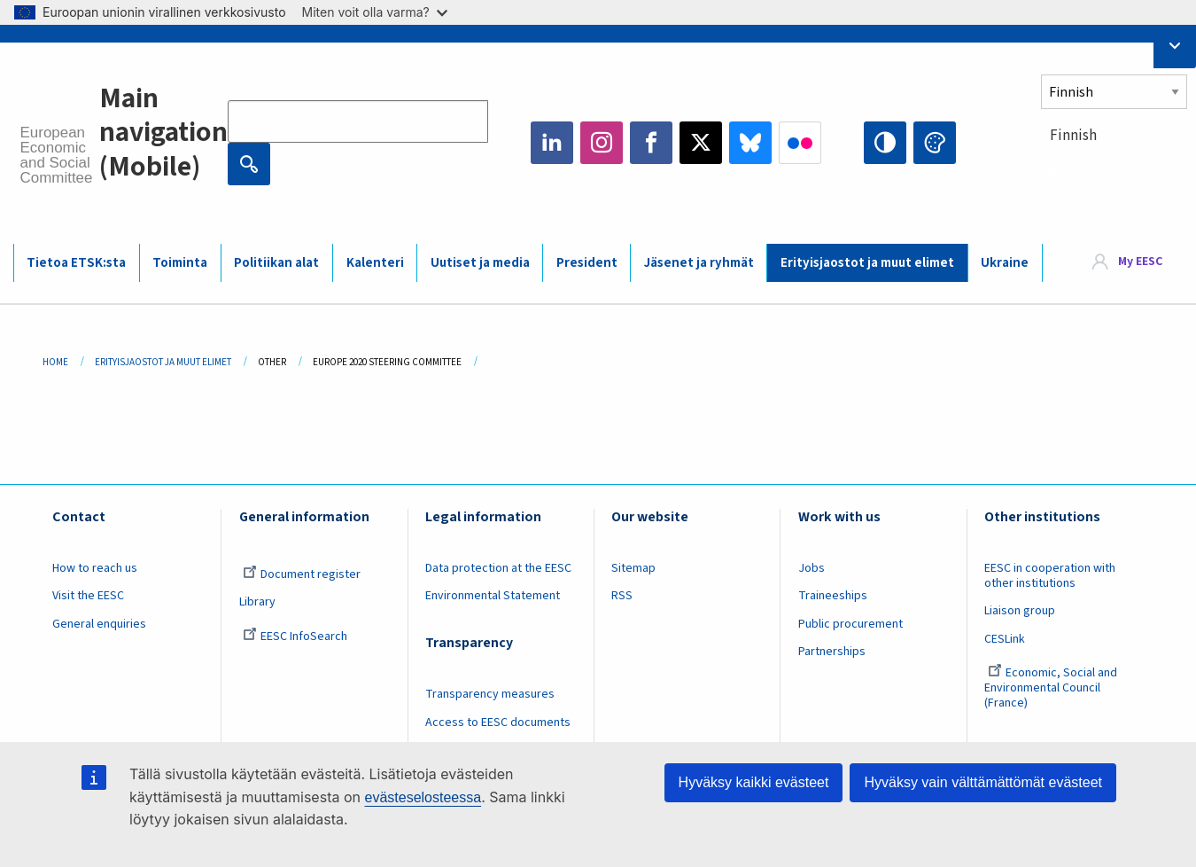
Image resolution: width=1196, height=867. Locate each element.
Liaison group (1019, 611)
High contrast (885, 142)
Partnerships (832, 651)
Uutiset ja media (480, 263)
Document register (302, 574)
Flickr (800, 142)
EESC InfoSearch (295, 636)
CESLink (1004, 639)
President (586, 263)
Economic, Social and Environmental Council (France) (1050, 688)
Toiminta (179, 263)
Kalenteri (375, 263)
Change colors (934, 142)
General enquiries (99, 624)
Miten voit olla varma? (374, 12)
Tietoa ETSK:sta (76, 263)
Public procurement (850, 624)
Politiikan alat (276, 263)
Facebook (651, 142)
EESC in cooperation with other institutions (1049, 575)
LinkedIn (552, 142)
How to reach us (94, 568)
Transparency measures (490, 694)
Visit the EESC (88, 596)
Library (257, 602)
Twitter (701, 142)
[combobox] (1114, 168)
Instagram (601, 142)
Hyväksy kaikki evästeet (754, 782)
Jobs (811, 568)
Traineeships (832, 596)
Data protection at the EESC (498, 568)
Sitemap (633, 568)
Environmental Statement (492, 596)
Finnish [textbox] (1073, 135)
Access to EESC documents (498, 722)
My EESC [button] (1140, 261)
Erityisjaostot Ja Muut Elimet (163, 362)
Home (55, 362)
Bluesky (750, 142)
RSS (622, 596)
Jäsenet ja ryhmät (699, 263)
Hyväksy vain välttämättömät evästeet (983, 782)
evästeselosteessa (422, 797)
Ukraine (1005, 263)
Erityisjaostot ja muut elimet (867, 263)
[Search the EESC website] (358, 121)
